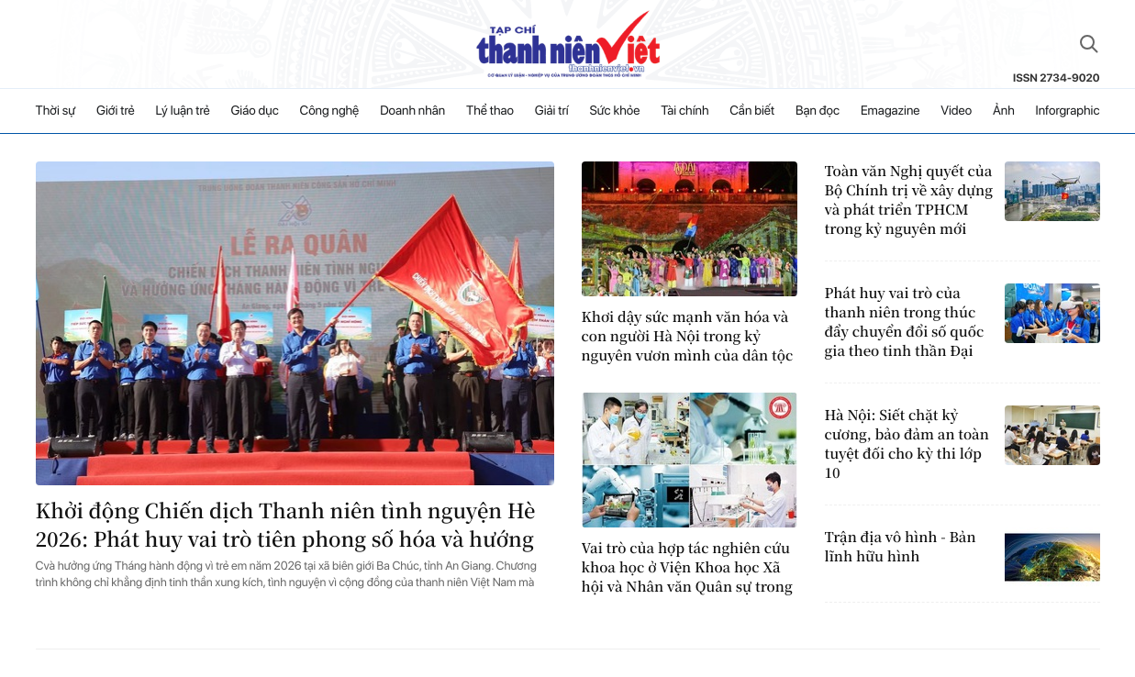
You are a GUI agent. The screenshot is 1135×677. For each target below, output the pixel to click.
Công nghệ (330, 111)
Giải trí (552, 111)
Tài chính (684, 111)
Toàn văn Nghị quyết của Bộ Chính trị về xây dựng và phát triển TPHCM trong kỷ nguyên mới (909, 200)
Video (956, 111)
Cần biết (751, 111)
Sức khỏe (615, 111)
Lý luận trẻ (182, 111)
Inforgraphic (1068, 111)
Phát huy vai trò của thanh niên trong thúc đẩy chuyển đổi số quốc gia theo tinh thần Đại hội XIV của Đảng (905, 322)
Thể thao (490, 111)
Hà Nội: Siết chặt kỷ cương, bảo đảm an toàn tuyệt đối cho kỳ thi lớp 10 (907, 444)
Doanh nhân (412, 111)
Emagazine (890, 111)
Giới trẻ (115, 111)
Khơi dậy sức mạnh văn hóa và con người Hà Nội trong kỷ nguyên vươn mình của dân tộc (688, 336)
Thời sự (56, 111)
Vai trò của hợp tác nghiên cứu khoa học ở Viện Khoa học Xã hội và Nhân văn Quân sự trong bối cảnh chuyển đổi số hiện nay (687, 567)
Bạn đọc (818, 111)
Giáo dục (254, 111)
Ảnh (1004, 111)
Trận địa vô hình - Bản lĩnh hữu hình (900, 546)
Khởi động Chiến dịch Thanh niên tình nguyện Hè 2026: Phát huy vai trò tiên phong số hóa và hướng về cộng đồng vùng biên (286, 525)
